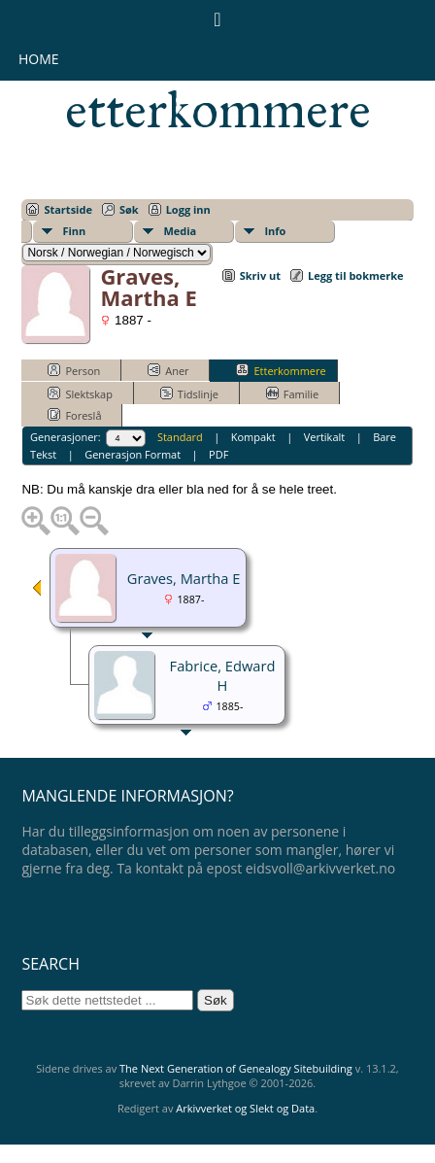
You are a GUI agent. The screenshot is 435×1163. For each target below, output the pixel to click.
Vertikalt (325, 436)
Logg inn (188, 209)
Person (74, 370)
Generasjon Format (132, 454)
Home (38, 59)
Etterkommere (280, 370)
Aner (168, 370)
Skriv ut (260, 275)
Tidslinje (189, 393)
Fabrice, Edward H (223, 675)
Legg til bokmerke (356, 275)
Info (274, 230)
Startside (68, 209)
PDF (218, 454)
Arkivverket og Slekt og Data (245, 1108)
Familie (292, 393)
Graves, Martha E (184, 578)
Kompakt (253, 436)
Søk (129, 209)
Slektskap (80, 393)
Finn (73, 230)
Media (179, 230)
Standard (180, 436)
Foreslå (74, 415)
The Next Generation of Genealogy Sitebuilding (235, 1068)
